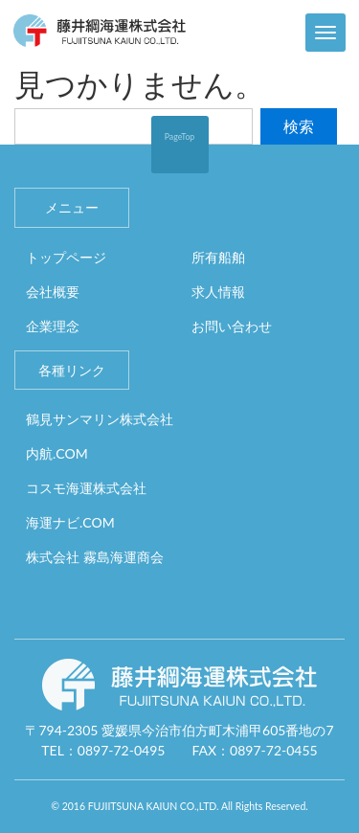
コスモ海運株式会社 (86, 488)
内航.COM (57, 453)
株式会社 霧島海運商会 (95, 557)
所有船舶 (218, 257)
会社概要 (52, 291)
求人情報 (218, 291)
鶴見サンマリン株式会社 (99, 419)
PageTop (180, 136)
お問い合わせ (231, 326)
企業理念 (52, 326)
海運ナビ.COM (70, 522)
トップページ (66, 257)
